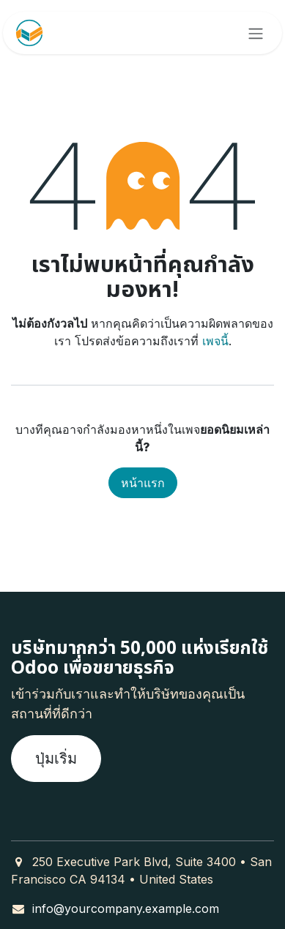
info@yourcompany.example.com (125, 908)
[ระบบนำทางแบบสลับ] (255, 33)
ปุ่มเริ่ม (56, 758)
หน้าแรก (143, 482)
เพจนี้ (215, 341)
